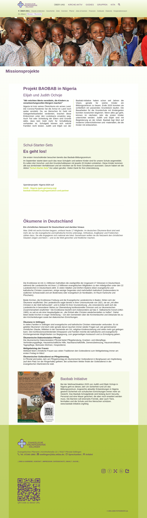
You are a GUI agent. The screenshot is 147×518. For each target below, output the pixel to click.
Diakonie (109, 11)
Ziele (58, 11)
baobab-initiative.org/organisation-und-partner (46, 190)
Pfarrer (71, 11)
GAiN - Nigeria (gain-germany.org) (39, 188)
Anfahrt (88, 454)
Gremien (64, 11)
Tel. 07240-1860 (26, 454)
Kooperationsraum (120, 11)
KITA (113, 4)
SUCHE (75, 461)
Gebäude (100, 11)
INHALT (69, 461)
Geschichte (50, 11)
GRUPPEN (102, 4)
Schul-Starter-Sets (39, 168)
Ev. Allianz (22, 14)
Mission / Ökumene (34, 14)
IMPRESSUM (47, 461)
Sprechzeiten (73, 454)
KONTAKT (37, 461)
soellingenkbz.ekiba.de (50, 454)
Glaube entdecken (38, 11)
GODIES (90, 4)
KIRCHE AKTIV (75, 4)
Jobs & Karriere (81, 11)
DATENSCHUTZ (59, 461)
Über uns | (24, 11)
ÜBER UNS (59, 4)
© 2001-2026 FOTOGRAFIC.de (117, 511)
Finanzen (92, 11)
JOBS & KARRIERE (25, 461)
